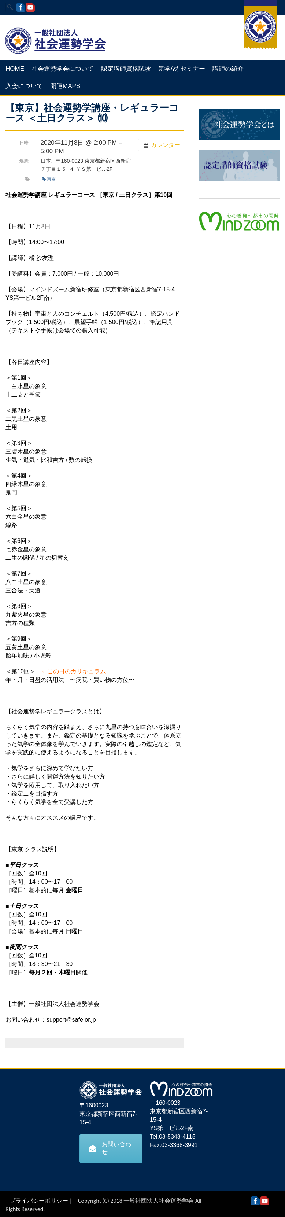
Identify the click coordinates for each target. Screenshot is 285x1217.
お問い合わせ (110, 1148)
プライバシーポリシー (39, 1200)
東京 (49, 179)
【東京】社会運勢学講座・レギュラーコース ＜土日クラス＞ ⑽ (92, 113)
